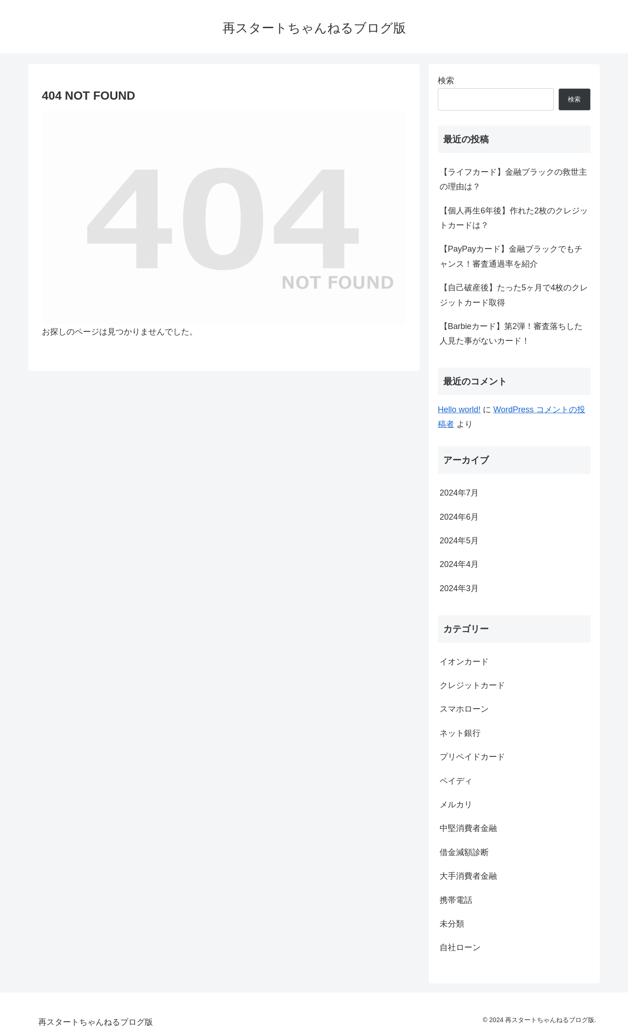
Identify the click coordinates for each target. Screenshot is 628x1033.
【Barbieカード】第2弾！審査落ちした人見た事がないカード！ (511, 333)
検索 (446, 80)
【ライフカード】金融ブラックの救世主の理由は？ (513, 179)
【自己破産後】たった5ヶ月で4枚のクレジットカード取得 (514, 295)
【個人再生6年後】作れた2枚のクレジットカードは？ (514, 218)
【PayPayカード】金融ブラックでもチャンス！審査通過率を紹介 (511, 256)
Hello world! (459, 409)
